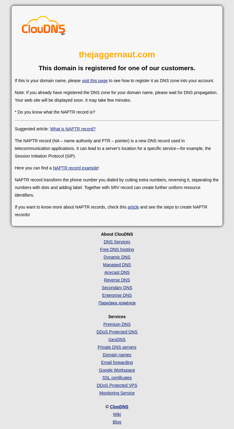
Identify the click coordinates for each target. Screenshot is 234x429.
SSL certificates (117, 377)
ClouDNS (119, 406)
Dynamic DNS (117, 257)
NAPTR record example (75, 167)
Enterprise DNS (117, 295)
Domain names (117, 354)
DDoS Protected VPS (117, 385)
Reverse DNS (117, 280)
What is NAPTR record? (72, 128)
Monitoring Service (117, 393)
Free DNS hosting (117, 249)
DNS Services (117, 241)
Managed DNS (117, 264)
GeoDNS (117, 339)
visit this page (95, 80)
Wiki (117, 414)
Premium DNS (116, 324)
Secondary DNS (117, 287)
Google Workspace (117, 370)
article (133, 207)
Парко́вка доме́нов (117, 302)
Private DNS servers (117, 347)
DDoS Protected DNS (117, 331)
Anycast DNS (116, 272)
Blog (117, 422)
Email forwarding (117, 362)
